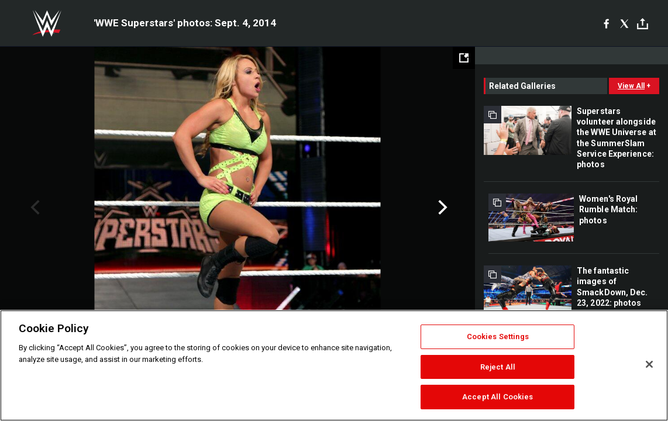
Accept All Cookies (497, 396)
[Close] (649, 364)
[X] (624, 23)
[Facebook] (606, 23)
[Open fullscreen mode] (464, 58)
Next (441, 207)
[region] (334, 365)
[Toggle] (642, 23)
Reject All (497, 367)
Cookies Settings (498, 336)
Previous (33, 207)
